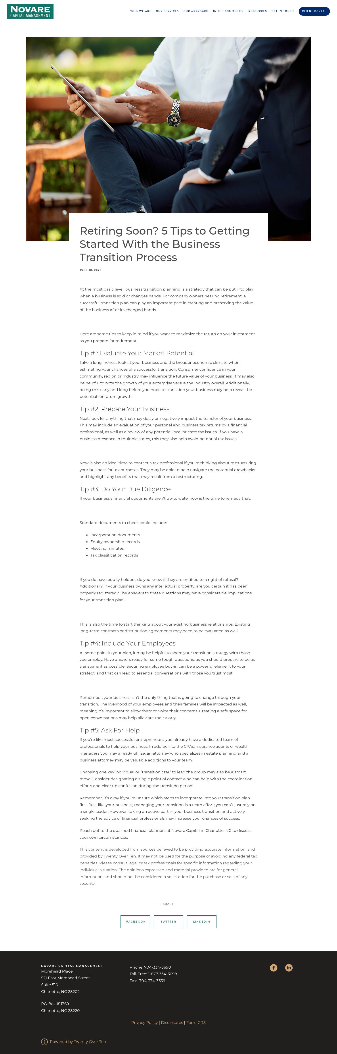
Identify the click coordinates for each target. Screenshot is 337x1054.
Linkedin (201, 921)
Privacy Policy (144, 1022)
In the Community (228, 11)
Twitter (168, 921)
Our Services (167, 11)
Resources (258, 11)
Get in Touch (283, 11)
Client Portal (314, 11)
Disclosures (172, 1022)
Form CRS (196, 1022)
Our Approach (196, 11)
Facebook (136, 921)
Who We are (140, 11)
